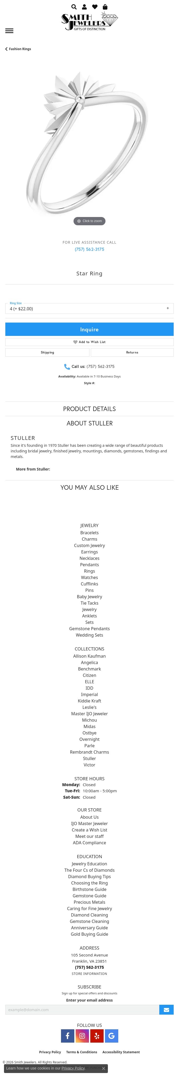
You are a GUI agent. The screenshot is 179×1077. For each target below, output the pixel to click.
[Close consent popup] (103, 1068)
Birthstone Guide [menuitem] (89, 889)
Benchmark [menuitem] (89, 669)
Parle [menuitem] (89, 746)
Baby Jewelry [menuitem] (89, 597)
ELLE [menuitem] (89, 682)
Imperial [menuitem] (89, 694)
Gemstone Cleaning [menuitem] (89, 921)
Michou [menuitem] (89, 720)
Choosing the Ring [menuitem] (89, 883)
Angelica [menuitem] (89, 662)
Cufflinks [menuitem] (89, 584)
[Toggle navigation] (9, 30)
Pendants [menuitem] (89, 565)
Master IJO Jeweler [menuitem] (89, 714)
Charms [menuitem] (89, 539)
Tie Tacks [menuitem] (90, 603)
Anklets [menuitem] (89, 616)
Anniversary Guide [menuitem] (89, 928)
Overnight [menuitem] (89, 739)
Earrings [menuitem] (89, 552)
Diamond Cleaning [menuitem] (89, 915)
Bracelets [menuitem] (89, 533)
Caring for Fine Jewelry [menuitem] (89, 908)
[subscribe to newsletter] (166, 1010)
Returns (132, 352)
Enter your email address (89, 1000)
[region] (89, 151)
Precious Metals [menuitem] (89, 902)
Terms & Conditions (81, 1052)
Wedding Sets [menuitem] (89, 635)
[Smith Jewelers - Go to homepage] (89, 22)
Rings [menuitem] (89, 571)
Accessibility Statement (121, 1052)
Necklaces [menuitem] (90, 558)
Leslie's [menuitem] (90, 707)
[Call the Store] (89, 967)
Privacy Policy (50, 1052)
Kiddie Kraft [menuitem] (89, 701)
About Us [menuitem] (89, 817)
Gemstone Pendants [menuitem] (89, 629)
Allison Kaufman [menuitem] (89, 656)
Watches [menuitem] (89, 577)
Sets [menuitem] (89, 622)
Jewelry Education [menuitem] (89, 864)
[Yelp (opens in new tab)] (97, 1036)
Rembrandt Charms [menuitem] (89, 752)
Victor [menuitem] (89, 765)
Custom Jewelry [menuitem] (89, 545)
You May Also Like (89, 487)
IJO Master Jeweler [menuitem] (89, 823)
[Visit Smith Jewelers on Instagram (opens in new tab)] (82, 1036)
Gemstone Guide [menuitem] (89, 896)
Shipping (47, 352)
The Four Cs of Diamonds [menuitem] (89, 870)
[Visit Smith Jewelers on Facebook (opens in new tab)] (67, 1036)
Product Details (89, 408)
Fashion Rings (20, 49)
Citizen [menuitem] (89, 675)
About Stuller (90, 423)
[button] (74, 7)
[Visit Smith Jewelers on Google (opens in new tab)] (111, 1036)
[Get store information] (89, 973)
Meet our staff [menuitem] (89, 836)
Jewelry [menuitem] (89, 609)
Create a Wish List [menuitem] (89, 830)
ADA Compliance (89, 843)
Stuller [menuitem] (89, 758)
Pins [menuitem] (89, 590)
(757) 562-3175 (89, 249)
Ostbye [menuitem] (90, 733)
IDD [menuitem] (89, 688)
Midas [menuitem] (89, 726)
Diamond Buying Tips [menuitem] (89, 876)
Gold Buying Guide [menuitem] (89, 934)
